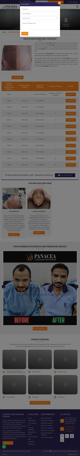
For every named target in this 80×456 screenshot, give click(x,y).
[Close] (59, 3)
